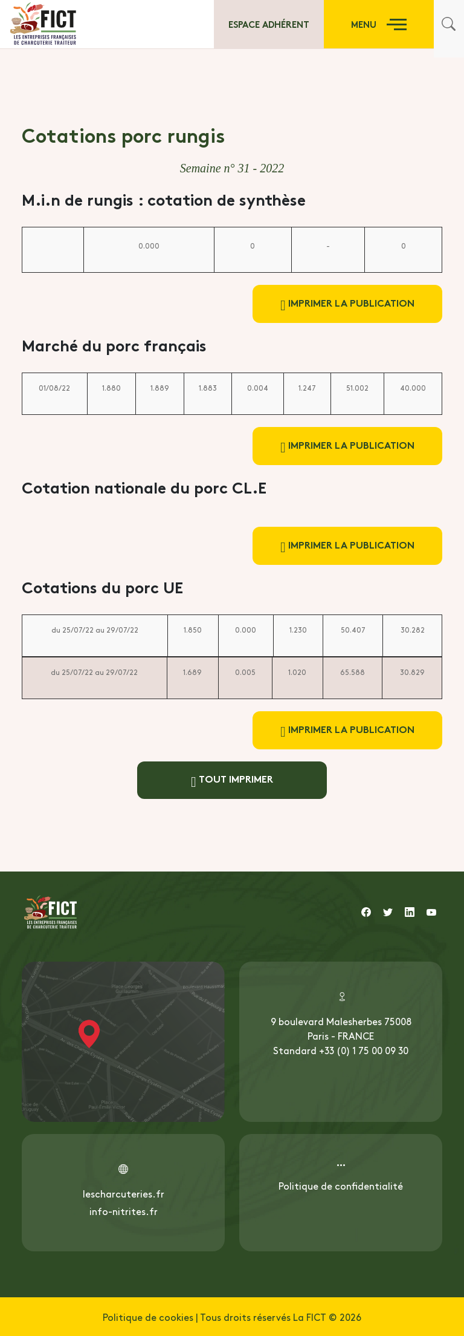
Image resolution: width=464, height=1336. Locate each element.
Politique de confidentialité (341, 1185)
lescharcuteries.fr (123, 1193)
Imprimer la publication (347, 304)
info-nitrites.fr (123, 1210)
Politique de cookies (148, 1316)
